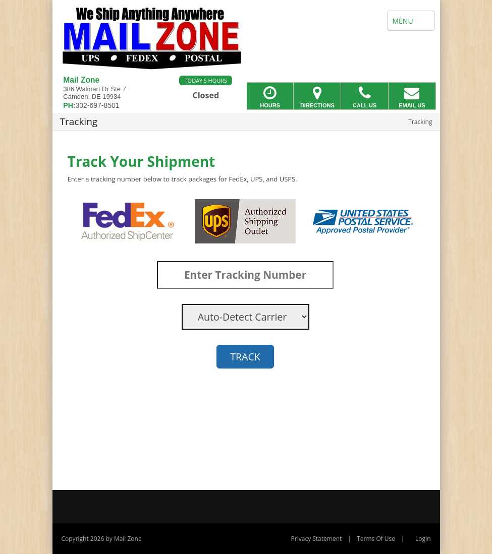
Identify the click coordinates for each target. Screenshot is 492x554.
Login (422, 538)
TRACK (245, 356)
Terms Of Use (376, 538)
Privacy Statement (316, 538)
